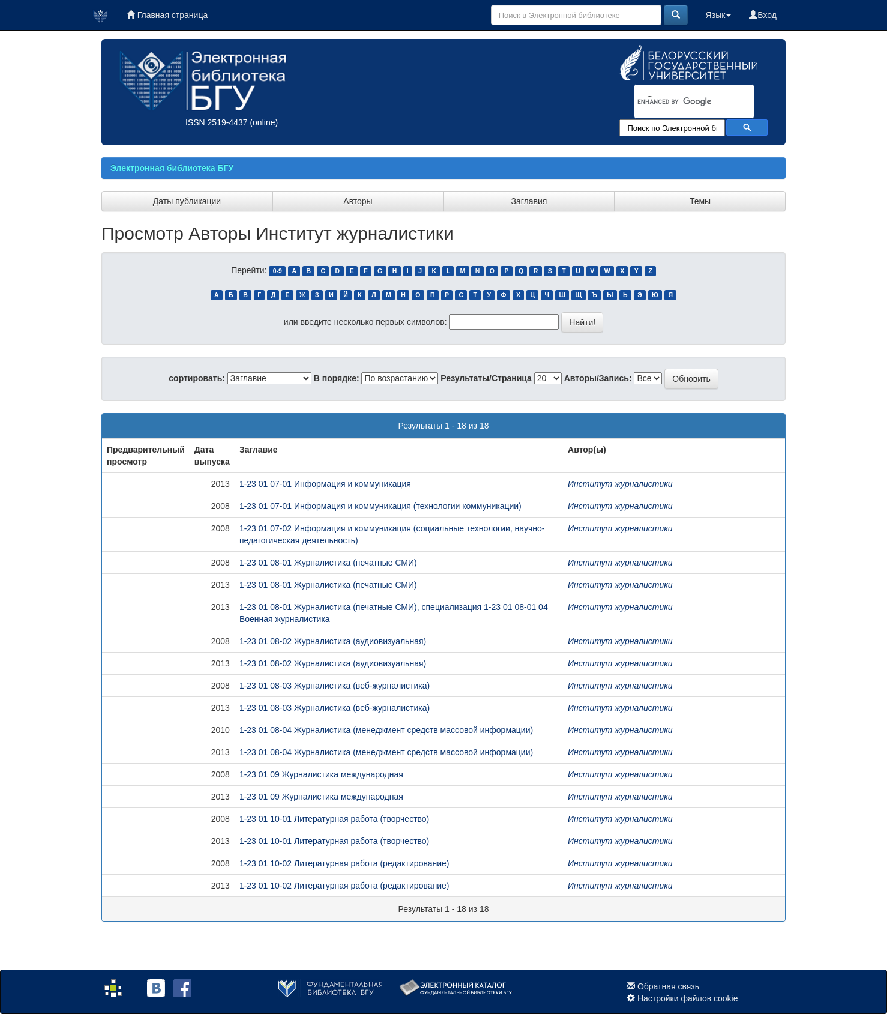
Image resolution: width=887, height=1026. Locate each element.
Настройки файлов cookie (687, 998)
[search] (678, 102)
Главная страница (167, 15)
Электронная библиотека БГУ (171, 168)
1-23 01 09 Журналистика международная (321, 774)
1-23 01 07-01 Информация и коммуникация (325, 484)
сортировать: (197, 378)
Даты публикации (187, 201)
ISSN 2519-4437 (216, 122)
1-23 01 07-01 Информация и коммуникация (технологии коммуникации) (380, 506)
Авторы (357, 201)
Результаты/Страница (486, 378)
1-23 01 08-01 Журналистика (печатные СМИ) (328, 562)
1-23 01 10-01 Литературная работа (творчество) (334, 819)
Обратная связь (668, 986)
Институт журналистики (620, 484)
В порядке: (336, 378)
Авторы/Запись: (598, 378)
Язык (719, 15)
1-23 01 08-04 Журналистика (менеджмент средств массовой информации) (386, 730)
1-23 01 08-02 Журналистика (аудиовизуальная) (332, 641)
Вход (763, 15)
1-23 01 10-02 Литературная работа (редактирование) (344, 863)
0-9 (277, 270)
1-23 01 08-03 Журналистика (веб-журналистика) (334, 685)
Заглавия (529, 201)
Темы (700, 201)
